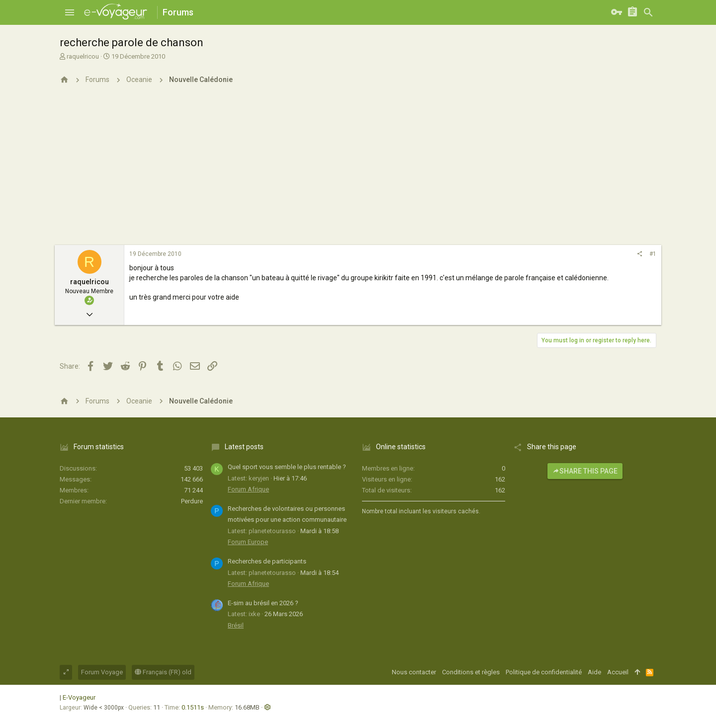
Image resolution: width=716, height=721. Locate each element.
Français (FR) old (163, 672)
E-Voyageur (79, 697)
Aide (594, 672)
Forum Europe (248, 542)
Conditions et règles (471, 672)
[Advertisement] (358, 170)
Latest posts (244, 447)
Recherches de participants (267, 561)
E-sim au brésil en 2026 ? (263, 603)
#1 (652, 253)
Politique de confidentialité (544, 672)
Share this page (585, 471)
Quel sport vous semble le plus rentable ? (287, 467)
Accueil (617, 672)
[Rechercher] (648, 12)
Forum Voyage (102, 672)
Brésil (236, 625)
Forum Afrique (248, 489)
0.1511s (192, 707)
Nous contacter (414, 672)
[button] (70, 12)
